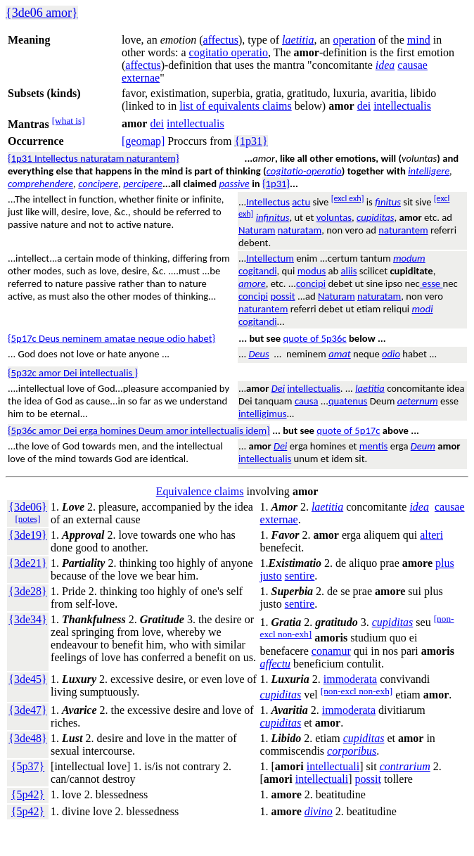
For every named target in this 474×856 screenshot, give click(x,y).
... (242, 338)
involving (268, 491)
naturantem (403, 230)
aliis (349, 270)
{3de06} (27, 507)
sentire (300, 576)
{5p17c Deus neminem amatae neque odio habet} (111, 338)
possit (282, 296)
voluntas (334, 217)
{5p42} (27, 794)
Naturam (257, 230)
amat (339, 353)
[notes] (27, 518)
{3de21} (27, 563)
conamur (331, 651)
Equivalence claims (200, 491)
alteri (431, 535)
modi (422, 308)
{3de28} (27, 591)
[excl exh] (347, 198)
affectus (220, 40)
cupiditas (375, 217)
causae (412, 65)
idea (385, 65)
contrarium (405, 766)
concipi (311, 283)
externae (141, 78)
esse (431, 283)
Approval (83, 535)
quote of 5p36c (314, 338)
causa (307, 401)
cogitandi (257, 270)
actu (301, 202)
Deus (258, 353)
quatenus (347, 401)
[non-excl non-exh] (357, 691)
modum (409, 258)
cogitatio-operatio (304, 171)
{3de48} (27, 738)
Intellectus (268, 202)
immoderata (350, 679)
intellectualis (402, 106)
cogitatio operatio (228, 52)
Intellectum (270, 258)
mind (418, 40)
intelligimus (262, 413)
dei (364, 106)
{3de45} (27, 679)
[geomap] (143, 141)
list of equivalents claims (235, 106)
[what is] (68, 120)
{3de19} (27, 535)
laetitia (298, 40)
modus (311, 270)
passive (234, 183)
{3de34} (27, 619)
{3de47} (27, 710)
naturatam (299, 230)
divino (319, 811)
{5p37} (27, 766)
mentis (373, 446)
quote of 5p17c (348, 430)
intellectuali (333, 766)
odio (391, 353)
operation (354, 40)
